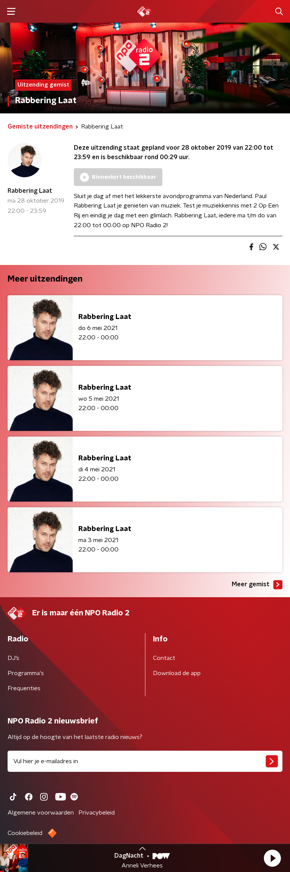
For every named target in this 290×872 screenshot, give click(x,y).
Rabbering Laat (30, 191)
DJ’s (13, 658)
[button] (272, 858)
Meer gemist (257, 584)
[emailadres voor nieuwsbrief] (145, 761)
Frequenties (24, 688)
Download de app (177, 673)
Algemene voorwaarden (41, 813)
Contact (164, 658)
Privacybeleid (96, 813)
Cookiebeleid (25, 833)
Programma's (26, 673)
